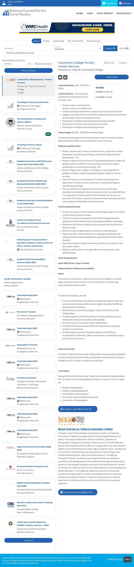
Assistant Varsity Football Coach (32, 466)
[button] (124, 48)
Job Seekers (109, 3)
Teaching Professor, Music (29, 144)
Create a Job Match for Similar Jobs (78, 409)
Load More (28, 540)
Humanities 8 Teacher (27, 344)
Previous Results (28, 70)
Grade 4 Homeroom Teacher (17, 278)
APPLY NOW (111, 77)
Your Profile (105, 13)
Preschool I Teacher (26, 311)
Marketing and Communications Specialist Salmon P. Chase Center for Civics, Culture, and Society (35, 242)
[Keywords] (28, 48)
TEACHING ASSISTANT (27, 295)
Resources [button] (123, 13)
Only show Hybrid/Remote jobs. (20, 53)
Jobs (90, 13)
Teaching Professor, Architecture (33, 102)
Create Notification (43, 64)
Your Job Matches (75, 41)
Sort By (7, 64)
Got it (127, 559)
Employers (125, 3)
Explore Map (58, 41)
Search (36, 41)
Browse (46, 41)
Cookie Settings (114, 559)
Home (79, 13)
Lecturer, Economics (26, 377)
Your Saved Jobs (94, 41)
